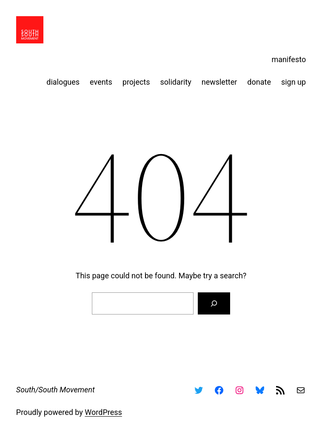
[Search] (214, 303)
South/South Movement (55, 389)
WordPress (103, 412)
